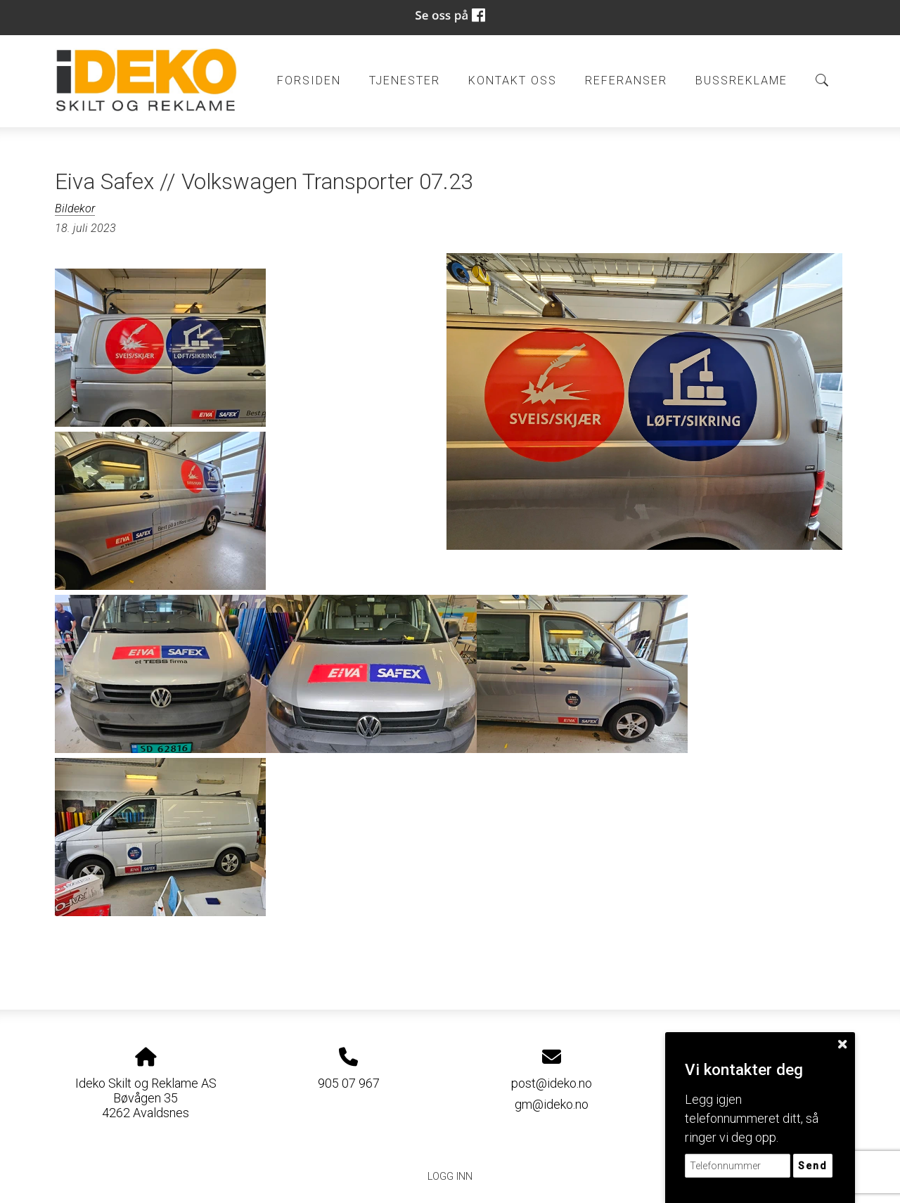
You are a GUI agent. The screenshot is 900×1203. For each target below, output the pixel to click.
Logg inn (450, 1177)
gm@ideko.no (552, 1104)
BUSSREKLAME (741, 80)
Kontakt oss (512, 80)
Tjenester (404, 80)
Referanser (626, 80)
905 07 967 (349, 1083)
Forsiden (309, 80)
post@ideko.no (551, 1083)
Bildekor (75, 208)
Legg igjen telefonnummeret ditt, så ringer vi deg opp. (751, 1118)
